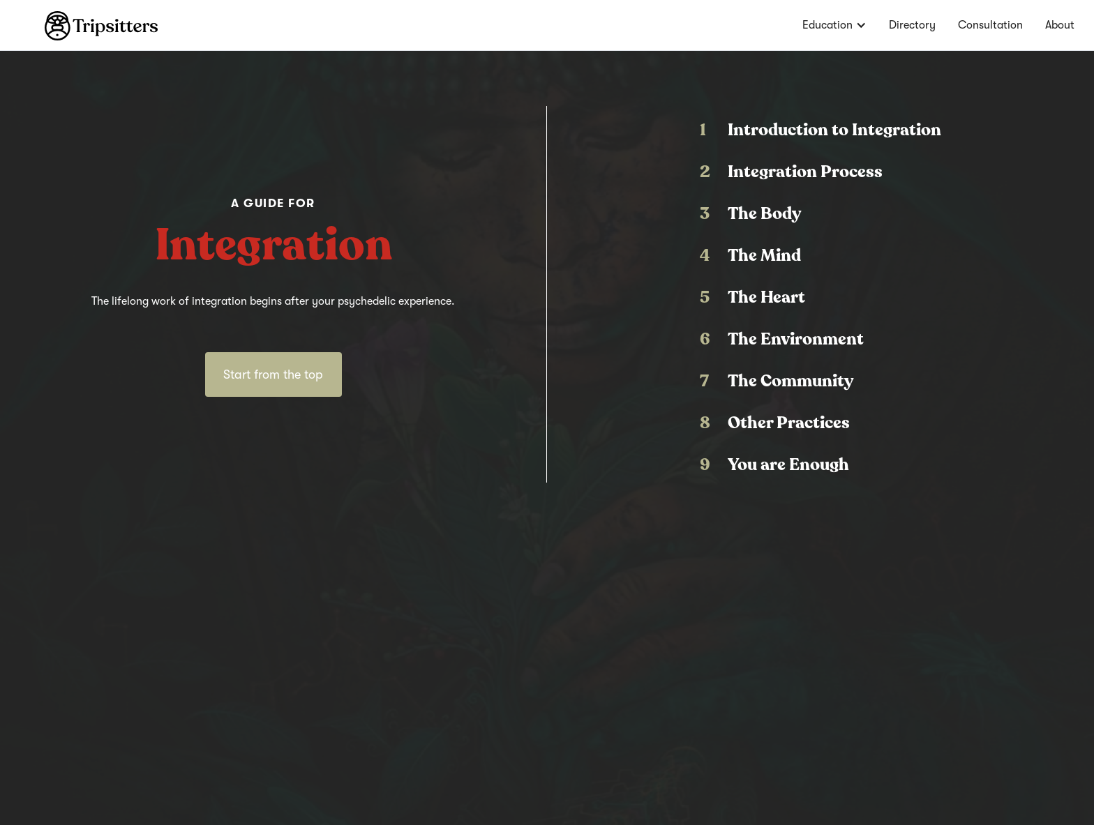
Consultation (990, 25)
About (1059, 25)
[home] (79, 20)
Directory (912, 25)
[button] (834, 25)
